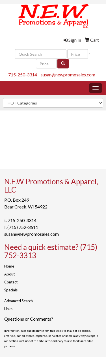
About (9, 274)
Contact (11, 282)
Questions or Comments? (28, 318)
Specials (11, 290)
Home (9, 266)
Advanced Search (18, 300)
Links (8, 308)
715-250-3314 (22, 74)
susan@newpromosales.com (68, 74)
